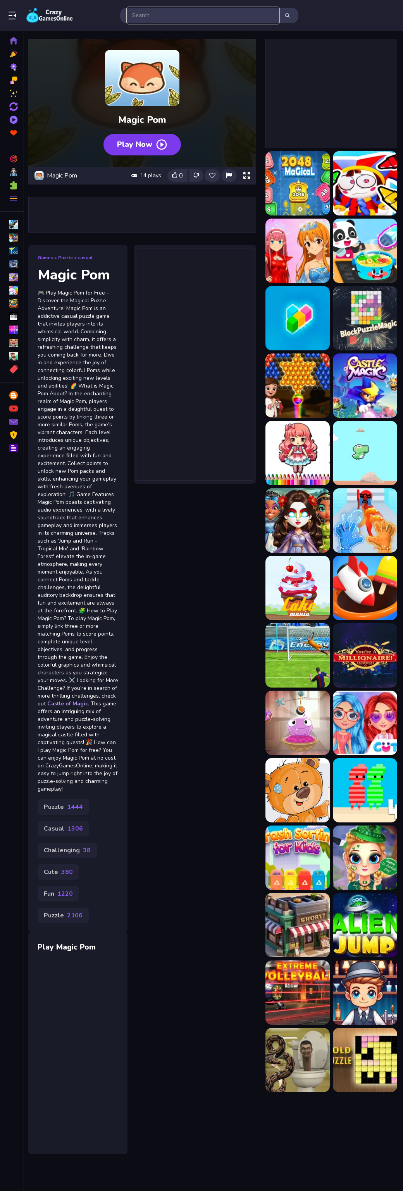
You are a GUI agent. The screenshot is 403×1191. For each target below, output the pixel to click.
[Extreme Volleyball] (297, 992)
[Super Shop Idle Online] (297, 925)
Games (48, 256)
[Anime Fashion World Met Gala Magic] (297, 251)
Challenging (69, 871)
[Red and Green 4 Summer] (364, 790)
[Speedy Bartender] (364, 992)
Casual (66, 850)
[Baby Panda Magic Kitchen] (364, 251)
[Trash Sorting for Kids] (297, 858)
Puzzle (68, 256)
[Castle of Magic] (364, 385)
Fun (61, 915)
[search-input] (203, 15)
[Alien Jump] (364, 925)
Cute (61, 893)
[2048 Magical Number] (297, 183)
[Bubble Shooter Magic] (297, 385)
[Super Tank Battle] (297, 655)
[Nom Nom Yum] (297, 723)
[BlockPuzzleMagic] (364, 318)
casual (88, 256)
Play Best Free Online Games (49, 15)
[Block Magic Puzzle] (297, 318)
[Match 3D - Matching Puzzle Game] (364, 588)
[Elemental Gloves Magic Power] (364, 520)
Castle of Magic (60, 725)
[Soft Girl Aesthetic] (364, 723)
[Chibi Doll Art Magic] (297, 453)
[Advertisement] (143, 212)
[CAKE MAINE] (297, 588)
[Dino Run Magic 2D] (364, 453)
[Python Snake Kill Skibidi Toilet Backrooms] (297, 1060)
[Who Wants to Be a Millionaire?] (364, 655)
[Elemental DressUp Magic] (297, 520)
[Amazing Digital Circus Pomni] (364, 183)
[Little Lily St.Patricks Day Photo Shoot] (364, 858)
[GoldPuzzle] (364, 1060)
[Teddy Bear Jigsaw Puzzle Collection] (297, 790)
